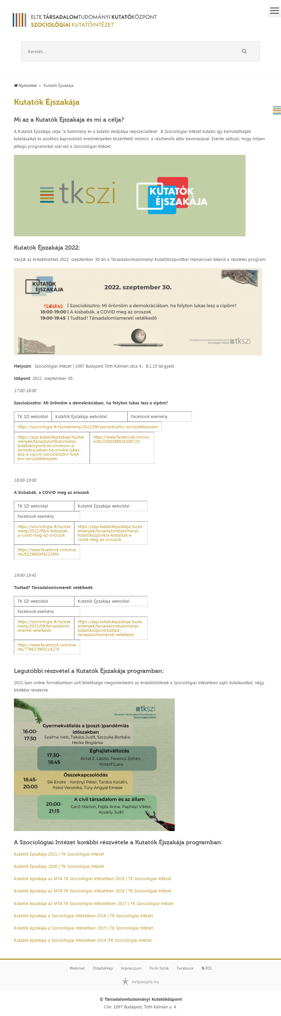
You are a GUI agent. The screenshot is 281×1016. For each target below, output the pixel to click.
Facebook (185, 968)
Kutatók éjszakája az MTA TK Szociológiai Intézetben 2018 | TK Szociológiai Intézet (92, 891)
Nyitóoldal (25, 85)
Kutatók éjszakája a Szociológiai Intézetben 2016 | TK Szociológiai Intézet (83, 916)
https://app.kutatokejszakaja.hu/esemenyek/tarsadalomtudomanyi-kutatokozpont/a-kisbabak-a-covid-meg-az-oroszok (110, 532)
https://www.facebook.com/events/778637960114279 (47, 647)
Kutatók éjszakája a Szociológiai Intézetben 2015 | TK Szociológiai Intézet (83, 928)
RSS (207, 968)
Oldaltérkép (103, 968)
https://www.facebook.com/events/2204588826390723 (121, 439)
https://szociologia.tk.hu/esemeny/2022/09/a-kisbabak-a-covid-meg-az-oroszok (44, 530)
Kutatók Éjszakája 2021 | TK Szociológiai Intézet (59, 854)
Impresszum (131, 968)
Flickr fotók (159, 968)
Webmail (77, 968)
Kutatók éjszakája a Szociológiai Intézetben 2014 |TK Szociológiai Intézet (83, 940)
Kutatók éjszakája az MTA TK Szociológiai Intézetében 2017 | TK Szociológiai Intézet (93, 903)
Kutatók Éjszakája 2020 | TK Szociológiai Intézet (59, 866)
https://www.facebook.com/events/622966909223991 (47, 552)
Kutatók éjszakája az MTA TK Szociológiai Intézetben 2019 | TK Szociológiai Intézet (92, 878)
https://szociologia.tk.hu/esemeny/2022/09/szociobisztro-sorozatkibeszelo (88, 427)
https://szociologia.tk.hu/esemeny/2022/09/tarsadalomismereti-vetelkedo (44, 626)
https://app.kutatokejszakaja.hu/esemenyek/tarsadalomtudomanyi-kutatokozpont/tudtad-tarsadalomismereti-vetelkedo (110, 628)
